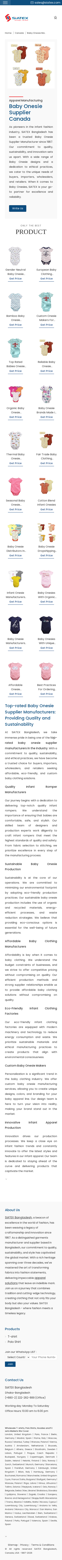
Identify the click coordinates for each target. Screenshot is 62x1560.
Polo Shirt (14, 1342)
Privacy (24, 1545)
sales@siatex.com (45, 2)
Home (8, 33)
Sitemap (13, 1545)
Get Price (15, 278)
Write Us (17, 208)
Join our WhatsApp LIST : (21, 1352)
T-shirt (12, 1337)
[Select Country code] (17, 1357)
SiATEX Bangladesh (18, 1217)
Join (10, 1364)
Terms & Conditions (42, 1545)
